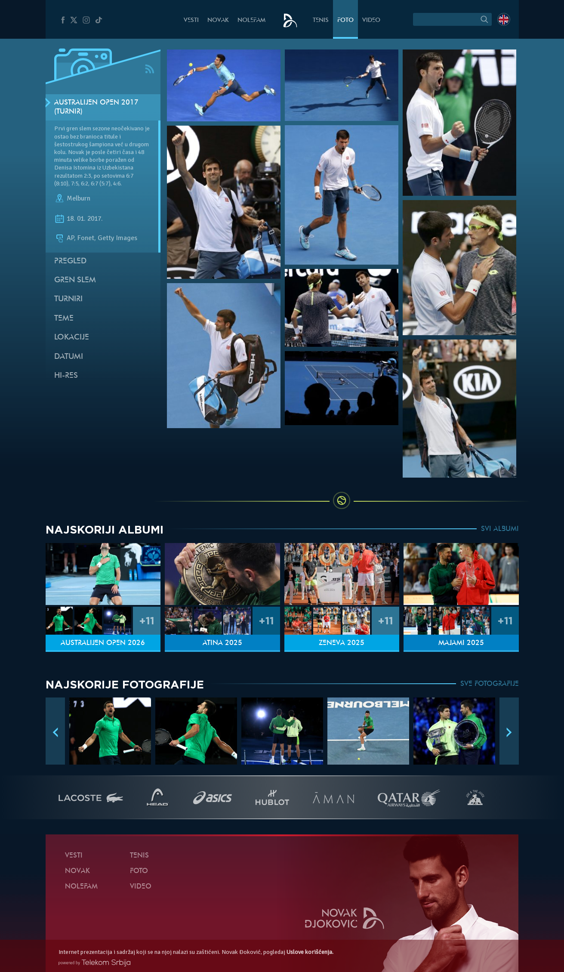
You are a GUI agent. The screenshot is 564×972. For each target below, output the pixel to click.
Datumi (68, 357)
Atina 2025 (222, 643)
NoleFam (251, 20)
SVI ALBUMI (500, 529)
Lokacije (71, 337)
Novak (218, 20)
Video (371, 20)
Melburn (78, 198)
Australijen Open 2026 (103, 643)
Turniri (68, 299)
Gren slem (75, 280)
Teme (64, 319)
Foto (345, 20)
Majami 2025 (461, 643)
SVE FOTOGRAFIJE (489, 684)
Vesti (191, 20)
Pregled (70, 261)
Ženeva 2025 (341, 643)
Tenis (321, 20)
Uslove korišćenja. (310, 952)
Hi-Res (66, 376)
